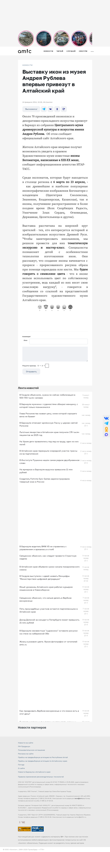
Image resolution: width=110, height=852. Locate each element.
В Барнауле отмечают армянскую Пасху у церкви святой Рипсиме (48, 424)
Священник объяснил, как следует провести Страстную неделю (47, 557)
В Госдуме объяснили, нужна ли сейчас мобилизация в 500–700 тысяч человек (47, 396)
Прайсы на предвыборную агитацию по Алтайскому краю (42, 761)
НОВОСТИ (27, 65)
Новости (48, 51)
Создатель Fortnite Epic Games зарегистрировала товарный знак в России (44, 480)
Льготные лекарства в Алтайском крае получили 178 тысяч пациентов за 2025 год (49, 433)
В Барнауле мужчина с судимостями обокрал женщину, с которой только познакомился (48, 405)
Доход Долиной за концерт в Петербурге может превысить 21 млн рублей (49, 621)
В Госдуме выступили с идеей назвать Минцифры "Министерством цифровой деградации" (44, 577)
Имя (25, 340)
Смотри (83, 51)
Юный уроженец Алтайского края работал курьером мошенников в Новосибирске (46, 588)
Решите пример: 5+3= (33, 366)
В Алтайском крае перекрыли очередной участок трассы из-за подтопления (48, 452)
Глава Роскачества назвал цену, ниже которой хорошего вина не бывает (48, 415)
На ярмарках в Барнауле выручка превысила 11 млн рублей (46, 471)
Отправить (31, 371)
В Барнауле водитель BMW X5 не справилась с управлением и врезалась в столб (43, 548)
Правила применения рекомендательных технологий (41, 777)
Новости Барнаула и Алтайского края (34, 772)
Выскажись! (31, 109)
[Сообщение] (55, 354)
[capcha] (47, 366)
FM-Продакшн (24, 746)
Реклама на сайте (25, 754)
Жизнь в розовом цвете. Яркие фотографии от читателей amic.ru (48, 643)
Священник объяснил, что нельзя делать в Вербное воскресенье (45, 599)
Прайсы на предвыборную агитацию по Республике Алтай (43, 757)
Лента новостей (28, 387)
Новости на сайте (25, 743)
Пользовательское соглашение (31, 750)
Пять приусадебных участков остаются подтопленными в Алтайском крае (48, 610)
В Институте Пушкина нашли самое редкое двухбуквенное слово (49, 461)
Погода (21, 765)
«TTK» (41, 849)
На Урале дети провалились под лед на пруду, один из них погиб (49, 443)
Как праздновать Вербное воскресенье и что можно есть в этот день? (49, 712)
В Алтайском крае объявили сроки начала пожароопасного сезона (49, 568)
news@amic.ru (79, 798)
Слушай (71, 51)
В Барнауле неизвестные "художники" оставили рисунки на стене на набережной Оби (48, 632)
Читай (60, 51)
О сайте (21, 768)
